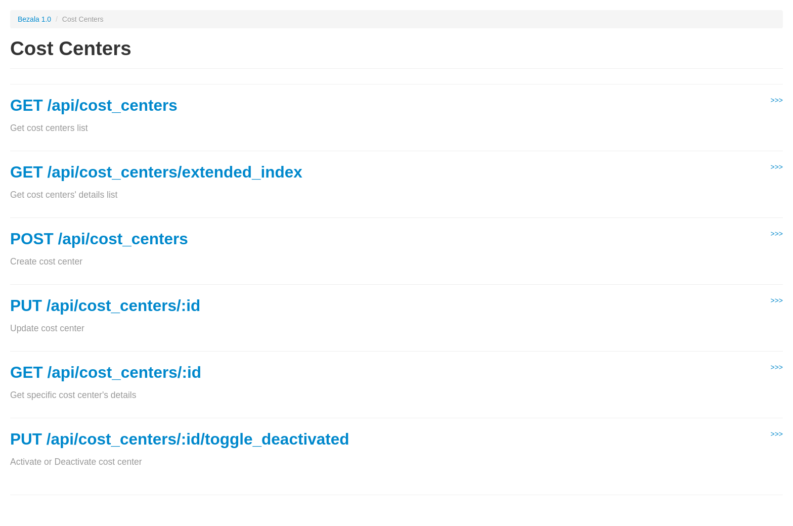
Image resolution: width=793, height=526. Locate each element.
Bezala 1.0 (34, 19)
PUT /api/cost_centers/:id (105, 305)
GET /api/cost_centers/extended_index (156, 172)
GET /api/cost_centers (94, 105)
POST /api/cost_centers (99, 239)
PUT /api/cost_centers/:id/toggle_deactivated (179, 439)
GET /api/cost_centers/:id (105, 372)
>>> (776, 100)
